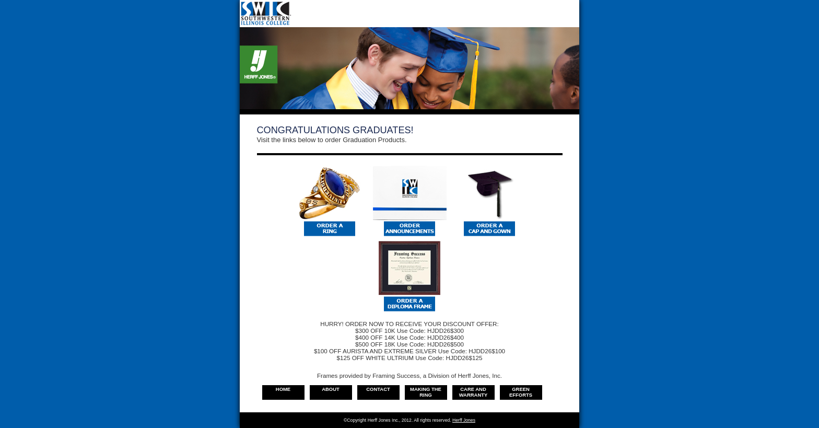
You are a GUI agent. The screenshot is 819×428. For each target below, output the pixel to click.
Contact (378, 389)
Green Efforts (520, 392)
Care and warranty (473, 392)
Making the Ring (425, 392)
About (331, 389)
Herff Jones (463, 420)
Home (283, 389)
